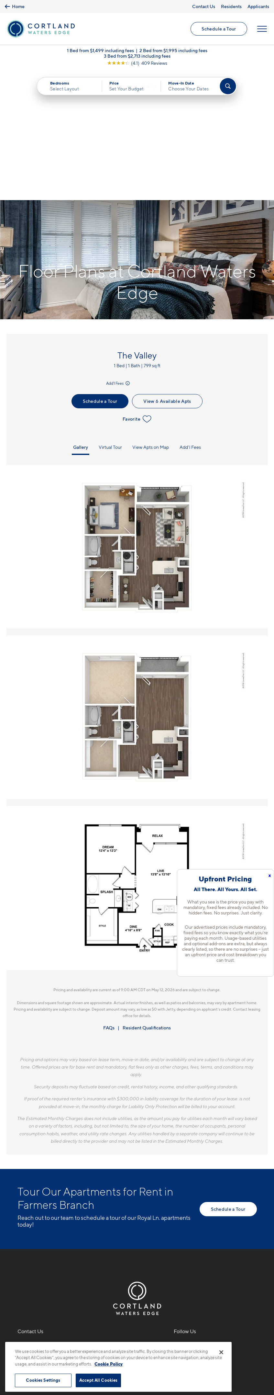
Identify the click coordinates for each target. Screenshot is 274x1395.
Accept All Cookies (98, 1378)
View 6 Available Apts (167, 273)
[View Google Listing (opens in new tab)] (137, 64)
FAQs (109, 899)
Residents (231, 6)
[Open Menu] (262, 29)
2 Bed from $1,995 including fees (173, 51)
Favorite (137, 290)
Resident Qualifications (147, 899)
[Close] (221, 1350)
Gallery (80, 319)
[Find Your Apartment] (228, 87)
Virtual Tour (110, 319)
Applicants (258, 6)
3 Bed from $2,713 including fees (137, 57)
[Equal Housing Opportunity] (20, 1252)
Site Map (166, 1338)
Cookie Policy (108, 1362)
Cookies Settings (43, 1378)
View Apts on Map (150, 319)
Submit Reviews (135, 1338)
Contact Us (203, 6)
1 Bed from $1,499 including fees (100, 51)
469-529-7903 (35, 1217)
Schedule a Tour (219, 29)
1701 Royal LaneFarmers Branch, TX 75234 (49, 1233)
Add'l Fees (118, 255)
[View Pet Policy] (72, 1252)
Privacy (107, 1338)
